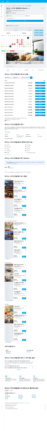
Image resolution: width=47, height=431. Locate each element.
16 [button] (15, 28)
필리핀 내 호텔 (20, 397)
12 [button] (29, 28)
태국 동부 (13, 5)
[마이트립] (1, 12)
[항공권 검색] (1, 4)
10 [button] (17, 26)
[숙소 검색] (1, 6)
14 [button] (11, 28)
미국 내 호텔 (6, 397)
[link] (10, 217)
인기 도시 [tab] (11, 390)
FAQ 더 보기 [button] (19, 369)
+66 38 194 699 (8, 11)
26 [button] (29, 32)
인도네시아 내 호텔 (7, 396)
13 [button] (9, 28)
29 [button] (13, 32)
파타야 (22, 5)
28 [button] (11, 32)
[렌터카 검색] (1, 8)
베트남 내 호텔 (34, 397)
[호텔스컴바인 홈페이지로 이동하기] (6, 1)
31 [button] (17, 32)
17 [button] (17, 28)
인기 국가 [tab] (6, 390)
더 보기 (6, 129)
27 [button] (9, 32)
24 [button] (17, 30)
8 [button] (13, 26)
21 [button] (11, 30)
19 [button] (29, 30)
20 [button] (9, 30)
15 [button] (13, 28)
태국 (8, 5)
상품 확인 (24, 187)
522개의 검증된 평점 (13, 12)
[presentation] (28, 74)
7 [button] (11, 26)
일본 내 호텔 (33, 396)
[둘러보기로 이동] (1, 10)
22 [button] (13, 30)
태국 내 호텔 (20, 398)
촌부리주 (18, 5)
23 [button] (15, 30)
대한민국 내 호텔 (20, 396)
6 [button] (9, 26)
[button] (1, 1)
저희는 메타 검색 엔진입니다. (25, 407)
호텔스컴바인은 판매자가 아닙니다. (25, 405)
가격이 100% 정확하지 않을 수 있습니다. (25, 408)
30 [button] (15, 32)
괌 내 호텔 (6, 398)
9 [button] (37, 26)
